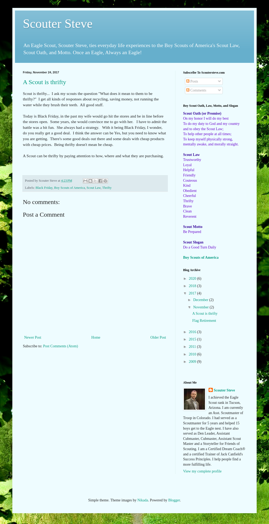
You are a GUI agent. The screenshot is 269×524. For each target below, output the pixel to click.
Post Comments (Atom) (60, 346)
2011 (193, 347)
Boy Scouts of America (69, 188)
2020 (193, 279)
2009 (193, 362)
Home (95, 337)
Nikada (142, 500)
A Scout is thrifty (44, 82)
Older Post (158, 337)
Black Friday (44, 188)
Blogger (174, 500)
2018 (193, 286)
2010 (193, 354)
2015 (193, 339)
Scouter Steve (57, 23)
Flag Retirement (204, 321)
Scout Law (94, 188)
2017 (193, 293)
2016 (193, 332)
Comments (196, 90)
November (201, 307)
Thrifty (107, 188)
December (201, 300)
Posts (192, 81)
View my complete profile (202, 471)
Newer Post (32, 337)
